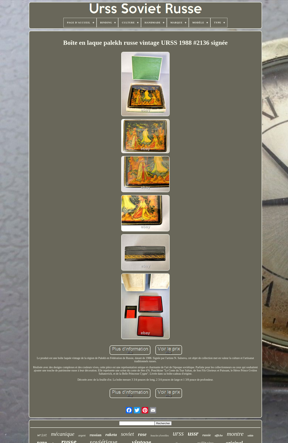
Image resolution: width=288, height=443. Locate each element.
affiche (219, 435)
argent (82, 435)
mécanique (62, 434)
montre (235, 433)
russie (206, 435)
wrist (42, 435)
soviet (127, 434)
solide (250, 435)
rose (142, 434)
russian (95, 435)
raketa (111, 434)
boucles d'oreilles (160, 435)
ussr (193, 433)
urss (178, 433)
